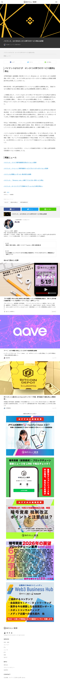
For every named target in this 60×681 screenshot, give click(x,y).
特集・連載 (6, 642)
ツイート (31, 62)
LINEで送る (48, 62)
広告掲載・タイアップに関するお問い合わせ (14, 677)
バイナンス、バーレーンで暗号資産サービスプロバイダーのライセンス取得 (26, 168)
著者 (5, 655)
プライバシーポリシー (9, 667)
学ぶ (5, 647)
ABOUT (5, 657)
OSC (8, 192)
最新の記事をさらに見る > (30, 413)
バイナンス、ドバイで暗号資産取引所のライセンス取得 (20, 162)
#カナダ (6, 202)
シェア (13, 62)
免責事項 (6, 670)
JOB (5, 652)
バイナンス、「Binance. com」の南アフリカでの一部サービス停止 (23, 180)
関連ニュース (7, 56)
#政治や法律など (14, 202)
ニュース (12, 44)
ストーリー (6, 644)
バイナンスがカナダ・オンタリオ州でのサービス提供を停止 (19, 52)
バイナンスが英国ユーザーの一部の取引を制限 (17, 174)
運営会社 (6, 665)
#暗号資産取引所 (24, 202)
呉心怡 (17, 222)
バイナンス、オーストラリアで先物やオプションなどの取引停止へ (23, 186)
